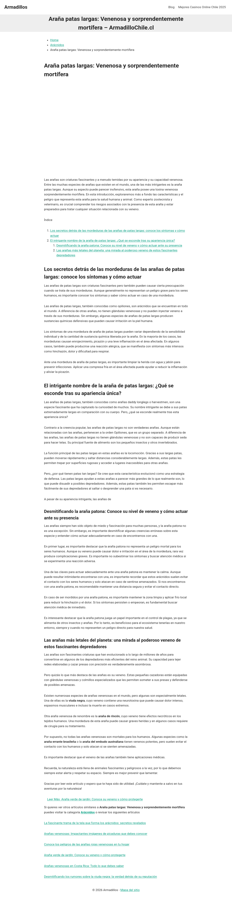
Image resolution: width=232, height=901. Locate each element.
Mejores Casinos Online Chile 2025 (202, 7)
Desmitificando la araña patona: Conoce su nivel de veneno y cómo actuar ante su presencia (119, 245)
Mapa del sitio (130, 890)
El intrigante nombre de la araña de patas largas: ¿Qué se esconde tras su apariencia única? (112, 240)
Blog (171, 7)
